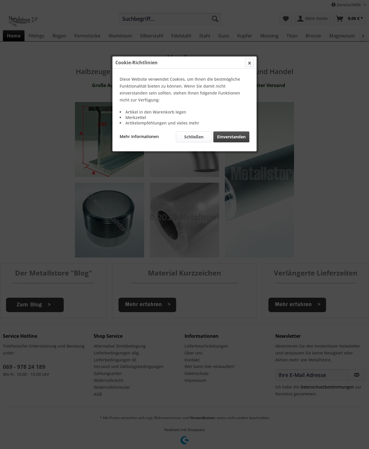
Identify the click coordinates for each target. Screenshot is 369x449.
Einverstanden (231, 136)
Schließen (194, 136)
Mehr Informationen (139, 136)
